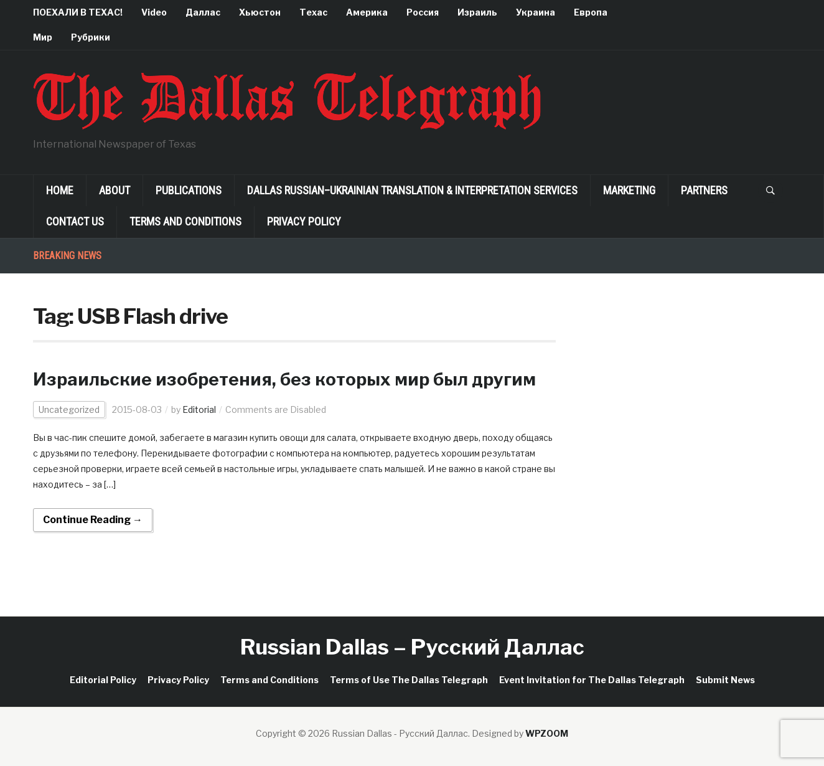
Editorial (199, 409)
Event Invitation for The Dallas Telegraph (592, 679)
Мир (42, 37)
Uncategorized (69, 409)
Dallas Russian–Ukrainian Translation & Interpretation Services (412, 190)
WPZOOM (546, 733)
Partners (704, 190)
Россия (422, 12)
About (114, 190)
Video (154, 12)
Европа (590, 12)
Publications (189, 190)
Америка (367, 12)
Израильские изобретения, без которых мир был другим (284, 379)
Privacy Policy (304, 221)
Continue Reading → (93, 520)
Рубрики (90, 37)
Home (59, 190)
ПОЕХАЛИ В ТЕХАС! (78, 12)
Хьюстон (260, 12)
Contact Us (75, 221)
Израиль (477, 12)
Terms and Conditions (185, 221)
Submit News (725, 679)
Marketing (629, 190)
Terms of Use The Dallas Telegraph (409, 679)
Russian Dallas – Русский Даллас (412, 647)
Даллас (202, 12)
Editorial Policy (103, 679)
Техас (313, 12)
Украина (535, 12)
